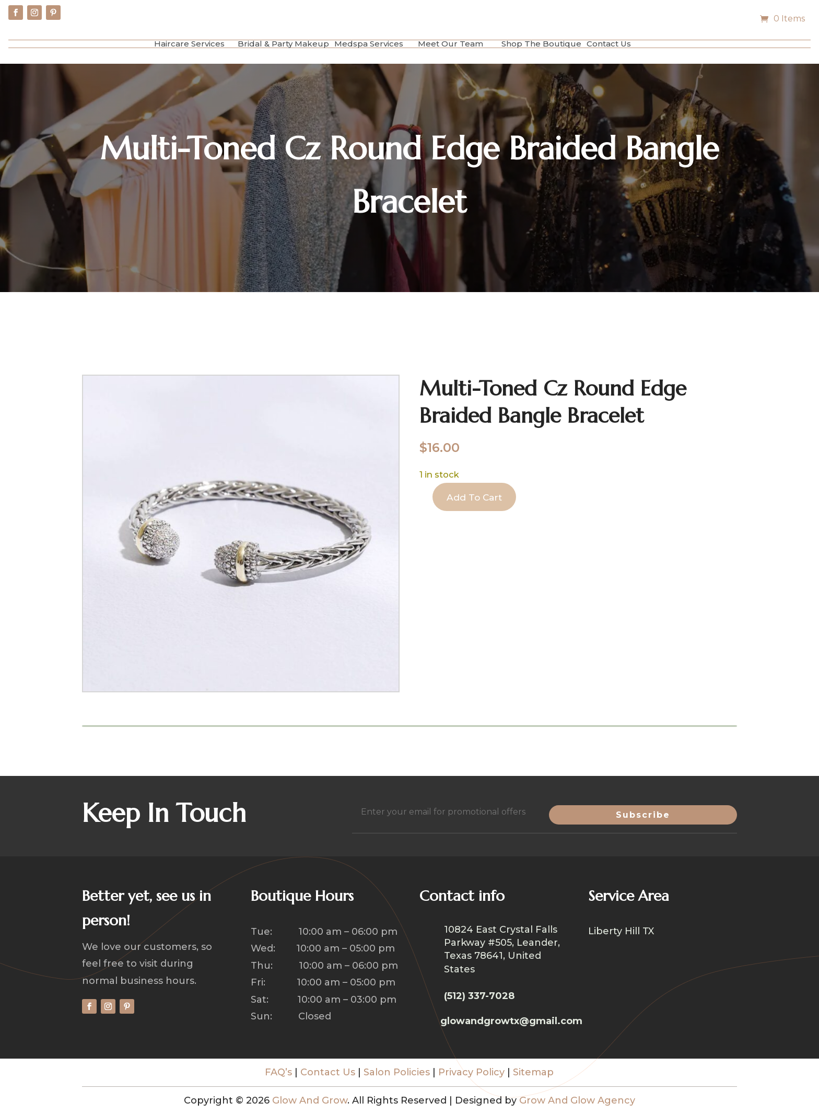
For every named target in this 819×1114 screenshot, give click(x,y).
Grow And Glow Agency (577, 1100)
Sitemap (533, 1072)
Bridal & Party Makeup (283, 44)
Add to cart (477, 498)
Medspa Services (368, 44)
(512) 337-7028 (479, 996)
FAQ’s (278, 1072)
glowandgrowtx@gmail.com (511, 1021)
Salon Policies (397, 1072)
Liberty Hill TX (621, 932)
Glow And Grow (309, 1100)
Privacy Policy (471, 1072)
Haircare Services (189, 44)
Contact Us (609, 44)
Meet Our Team (450, 44)
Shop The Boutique (541, 44)
